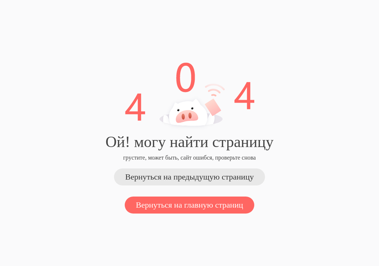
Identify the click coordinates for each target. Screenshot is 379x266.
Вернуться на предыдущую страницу (189, 176)
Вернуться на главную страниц (189, 204)
